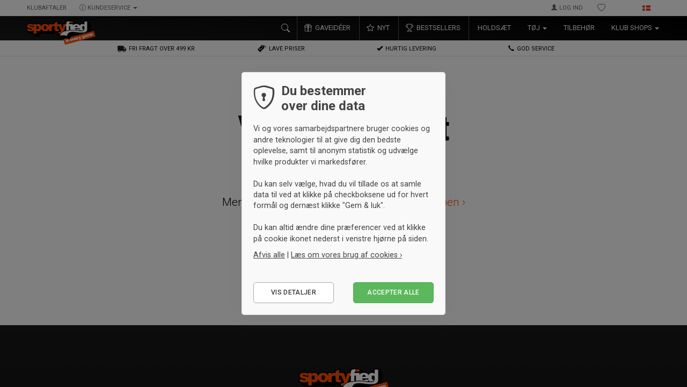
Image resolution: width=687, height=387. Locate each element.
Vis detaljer (293, 292)
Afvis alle (269, 254)
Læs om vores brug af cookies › (346, 254)
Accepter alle (393, 292)
